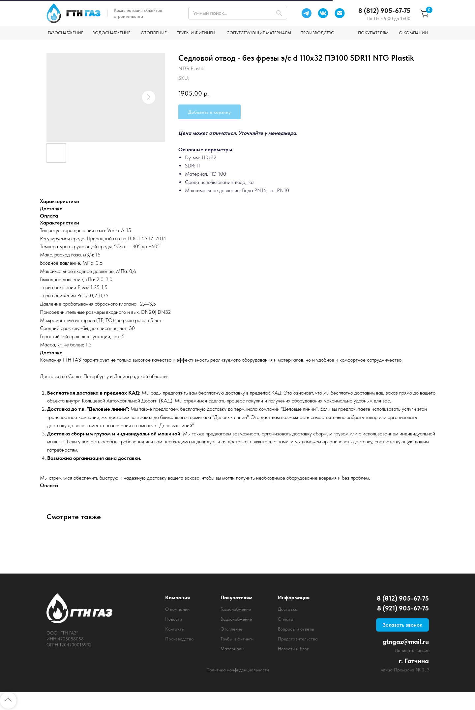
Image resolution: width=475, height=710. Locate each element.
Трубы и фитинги (237, 638)
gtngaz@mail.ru (405, 641)
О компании (177, 609)
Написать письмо (412, 650)
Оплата (285, 619)
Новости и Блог (293, 648)
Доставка (288, 609)
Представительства (298, 638)
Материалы (232, 648)
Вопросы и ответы (296, 629)
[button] (402, 625)
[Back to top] (8, 700)
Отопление (231, 629)
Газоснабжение (236, 609)
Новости (173, 619)
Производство (179, 638)
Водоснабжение (236, 619)
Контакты (175, 629)
